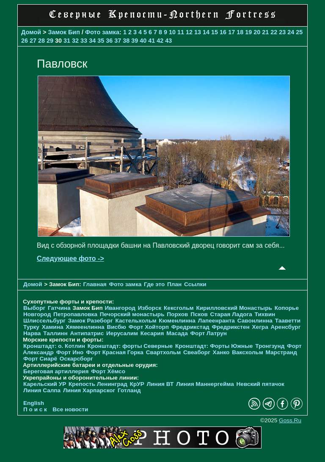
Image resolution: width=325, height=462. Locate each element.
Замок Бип (64, 32)
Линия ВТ (160, 384)
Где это (154, 284)
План (174, 284)
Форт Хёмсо (108, 371)
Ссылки (195, 284)
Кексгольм (179, 308)
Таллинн (55, 333)
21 (265, 32)
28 (41, 40)
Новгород (37, 314)
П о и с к (35, 409)
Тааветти (287, 320)
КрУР (137, 384)
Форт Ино (70, 352)
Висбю (116, 327)
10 (172, 32)
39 (134, 40)
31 (66, 40)
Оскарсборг (76, 358)
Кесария (152, 333)
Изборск (150, 308)
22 (273, 32)
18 (240, 32)
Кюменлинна (177, 320)
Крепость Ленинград (98, 384)
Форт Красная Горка (114, 352)
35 (100, 40)
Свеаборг (196, 352)
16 (223, 32)
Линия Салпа (42, 390)
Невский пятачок (260, 384)
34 (92, 40)
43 (168, 40)
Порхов (177, 314)
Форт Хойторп (149, 327)
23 (282, 32)
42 (160, 40)
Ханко (221, 352)
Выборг (34, 308)
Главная (95, 284)
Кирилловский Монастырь (234, 308)
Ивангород (120, 308)
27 (33, 40)
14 (206, 32)
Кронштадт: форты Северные (130, 346)
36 (109, 40)
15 (214, 32)
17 (231, 32)
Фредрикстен (230, 327)
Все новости (70, 409)
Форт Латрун (208, 333)
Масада (177, 333)
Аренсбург (285, 327)
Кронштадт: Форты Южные (214, 346)
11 (180, 32)
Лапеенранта (216, 320)
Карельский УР (44, 384)
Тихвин (265, 314)
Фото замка (102, 32)
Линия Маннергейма (205, 384)
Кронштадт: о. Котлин (54, 346)
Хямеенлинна (85, 327)
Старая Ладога (231, 314)
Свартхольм (163, 352)
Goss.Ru (290, 420)
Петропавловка (75, 314)
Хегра (260, 327)
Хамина (52, 327)
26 (24, 40)
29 (50, 40)
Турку (31, 327)
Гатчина (59, 308)
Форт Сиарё (40, 358)
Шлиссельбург (44, 320)
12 (189, 32)
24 (290, 32)
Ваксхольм (247, 352)
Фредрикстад (190, 327)
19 (248, 32)
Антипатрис (87, 333)
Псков (199, 314)
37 (117, 40)
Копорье (287, 308)
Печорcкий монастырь (132, 314)
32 (75, 40)
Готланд (129, 390)
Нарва (32, 333)
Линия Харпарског (89, 390)
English (33, 403)
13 (197, 32)
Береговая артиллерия (55, 371)
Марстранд (281, 352)
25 (299, 32)
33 (83, 40)
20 (256, 32)
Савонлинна (255, 320)
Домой (31, 32)
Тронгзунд (269, 346)
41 (151, 40)
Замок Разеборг (90, 320)
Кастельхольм (136, 320)
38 (126, 40)
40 (143, 40)
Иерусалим (122, 333)
